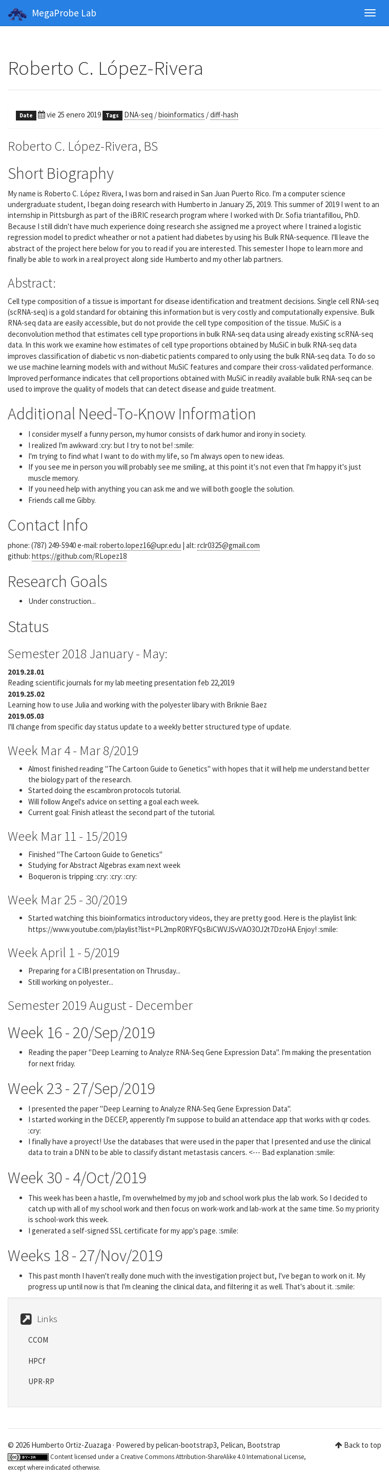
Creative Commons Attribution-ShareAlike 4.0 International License (212, 1456)
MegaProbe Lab (52, 14)
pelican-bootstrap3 (186, 1445)
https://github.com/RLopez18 (79, 556)
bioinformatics (181, 114)
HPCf (37, 1361)
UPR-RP (41, 1381)
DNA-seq (138, 114)
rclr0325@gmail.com (228, 545)
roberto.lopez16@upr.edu (140, 545)
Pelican (231, 1445)
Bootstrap (263, 1445)
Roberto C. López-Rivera (105, 67)
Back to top (362, 1445)
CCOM (38, 1340)
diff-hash (224, 114)
